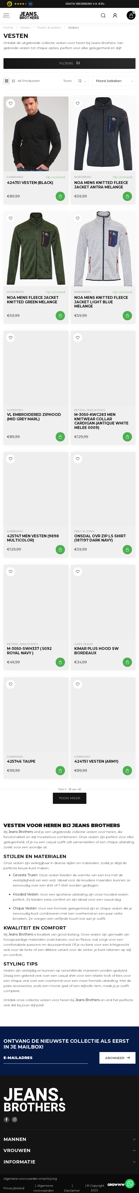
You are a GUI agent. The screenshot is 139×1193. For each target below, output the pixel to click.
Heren (25, 27)
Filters (69, 63)
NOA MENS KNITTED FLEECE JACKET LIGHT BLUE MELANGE (101, 302)
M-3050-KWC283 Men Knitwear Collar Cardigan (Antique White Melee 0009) (101, 421)
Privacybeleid (13, 1188)
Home (8, 27)
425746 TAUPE (21, 761)
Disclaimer (72, 1190)
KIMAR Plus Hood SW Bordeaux (96, 651)
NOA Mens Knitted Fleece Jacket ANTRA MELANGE (101, 185)
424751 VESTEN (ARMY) (96, 761)
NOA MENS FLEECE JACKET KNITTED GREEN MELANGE (33, 300)
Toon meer (69, 798)
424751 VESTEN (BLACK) (30, 183)
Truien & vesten (49, 27)
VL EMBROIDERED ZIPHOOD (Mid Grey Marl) (34, 417)
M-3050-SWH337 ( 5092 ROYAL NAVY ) (29, 651)
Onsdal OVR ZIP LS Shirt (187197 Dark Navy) (100, 538)
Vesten (73, 27)
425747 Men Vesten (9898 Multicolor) (33, 538)
